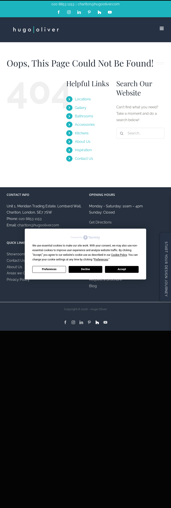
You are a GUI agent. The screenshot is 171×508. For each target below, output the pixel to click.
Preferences (49, 269)
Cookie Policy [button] (119, 254)
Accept (122, 269)
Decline (85, 269)
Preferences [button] (101, 259)
